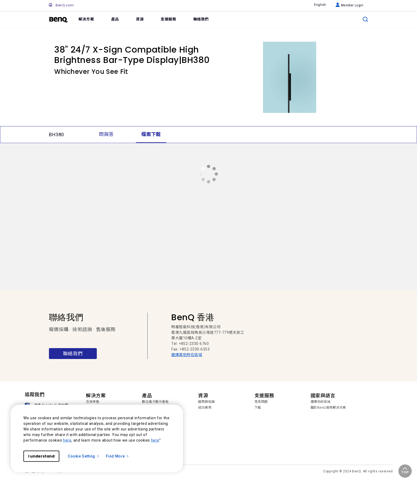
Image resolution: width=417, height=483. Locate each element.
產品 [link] (115, 19)
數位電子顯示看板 (155, 402)
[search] (365, 19)
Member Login (350, 5)
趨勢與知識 (206, 402)
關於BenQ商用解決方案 (328, 407)
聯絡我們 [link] (201, 19)
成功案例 (204, 407)
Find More (117, 456)
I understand (41, 456)
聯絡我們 (73, 353)
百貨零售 (92, 402)
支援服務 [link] (168, 19)
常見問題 (261, 402)
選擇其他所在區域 (186, 355)
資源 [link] (140, 19)
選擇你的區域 (321, 402)
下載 (258, 407)
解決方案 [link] (86, 19)
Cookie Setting (83, 456)
